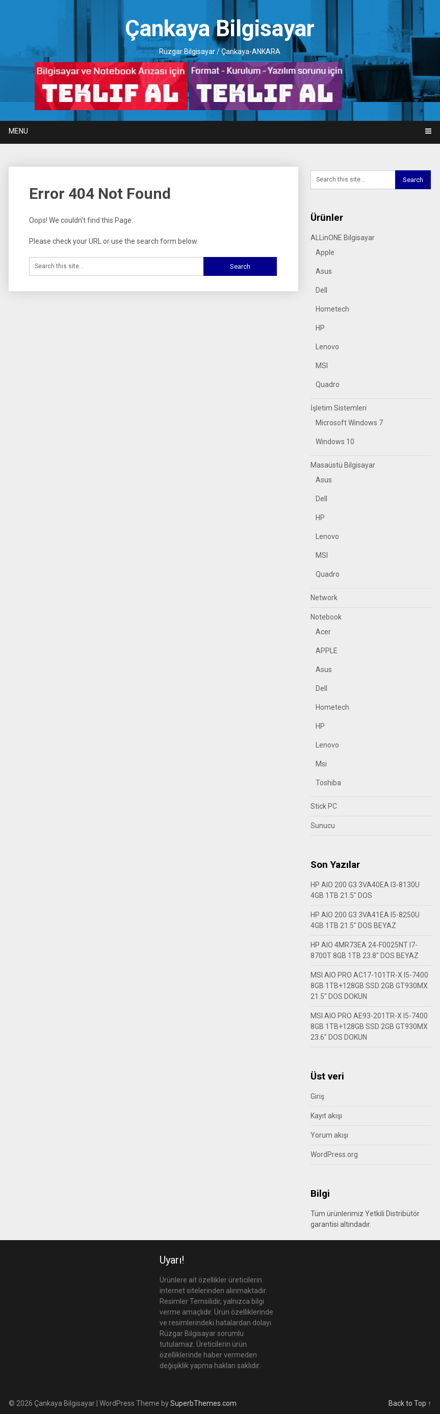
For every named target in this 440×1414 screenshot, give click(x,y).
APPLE (327, 651)
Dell (321, 290)
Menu (18, 131)
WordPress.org (334, 1154)
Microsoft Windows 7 (349, 423)
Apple (325, 252)
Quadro (328, 384)
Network (324, 598)
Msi (321, 764)
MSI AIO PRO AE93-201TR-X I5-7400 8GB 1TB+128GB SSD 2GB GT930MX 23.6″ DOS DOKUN (369, 1026)
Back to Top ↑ (410, 1403)
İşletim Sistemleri (338, 408)
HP (320, 328)
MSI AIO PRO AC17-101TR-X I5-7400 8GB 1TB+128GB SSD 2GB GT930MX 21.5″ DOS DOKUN (369, 985)
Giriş (317, 1096)
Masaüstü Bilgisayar (342, 465)
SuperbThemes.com (203, 1403)
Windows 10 (335, 442)
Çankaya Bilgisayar (220, 28)
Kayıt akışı (326, 1116)
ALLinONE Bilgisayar (342, 238)
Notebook (326, 617)
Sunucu (322, 825)
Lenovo (327, 347)
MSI (322, 366)
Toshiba (328, 783)
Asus (324, 271)
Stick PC (323, 806)
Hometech (332, 309)
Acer (323, 632)
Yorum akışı (329, 1135)
